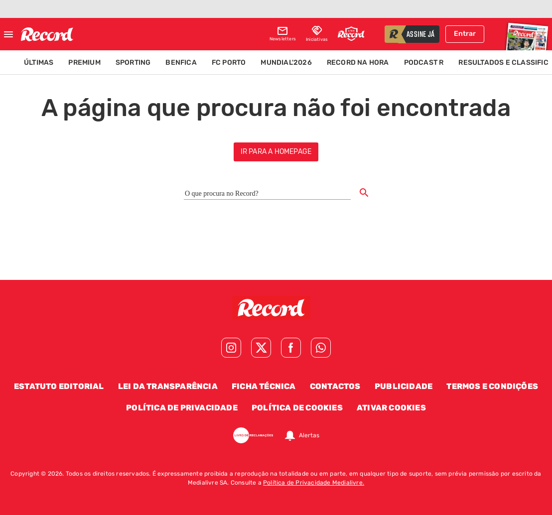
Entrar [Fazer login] (465, 33)
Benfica (180, 62)
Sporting (133, 62)
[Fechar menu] (8, 34)
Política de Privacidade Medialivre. (313, 482)
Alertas (309, 435)
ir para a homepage (276, 151)
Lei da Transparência (168, 386)
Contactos (335, 386)
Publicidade (403, 386)
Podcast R (424, 62)
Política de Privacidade (182, 407)
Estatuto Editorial (59, 386)
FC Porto (229, 62)
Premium (84, 62)
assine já (420, 34)
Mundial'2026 (286, 62)
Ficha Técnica (264, 386)
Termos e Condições (492, 386)
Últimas (38, 62)
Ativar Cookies (391, 407)
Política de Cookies (297, 407)
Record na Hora (358, 62)
